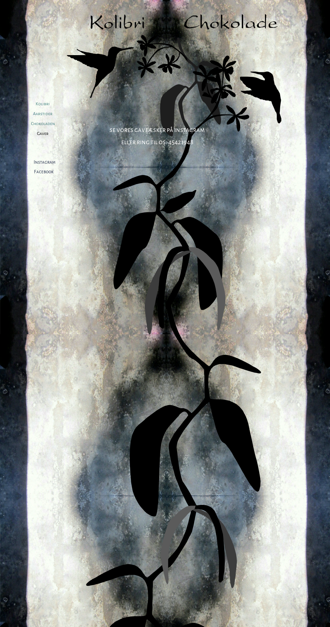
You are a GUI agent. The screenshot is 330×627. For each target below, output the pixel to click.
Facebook (43, 172)
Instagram (44, 162)
